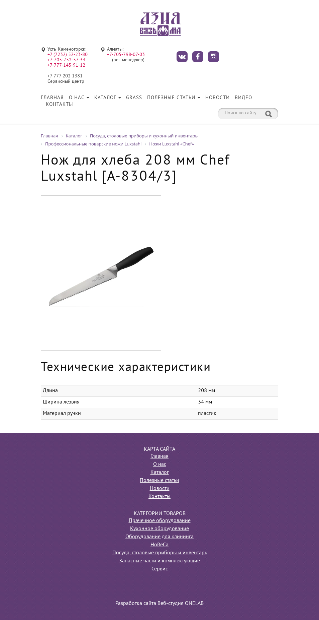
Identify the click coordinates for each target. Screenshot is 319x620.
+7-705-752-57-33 (66, 60)
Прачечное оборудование (160, 520)
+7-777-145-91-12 (66, 65)
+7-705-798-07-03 (126, 55)
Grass (134, 98)
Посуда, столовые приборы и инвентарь (159, 553)
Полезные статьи (173, 98)
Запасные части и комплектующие (159, 561)
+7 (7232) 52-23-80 (67, 55)
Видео (243, 98)
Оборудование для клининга (159, 537)
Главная (52, 98)
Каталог (107, 98)
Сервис (159, 569)
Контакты (59, 104)
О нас (79, 98)
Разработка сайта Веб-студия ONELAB (159, 603)
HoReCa (159, 545)
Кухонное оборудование (159, 528)
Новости (217, 98)
